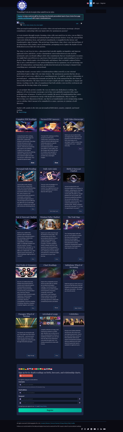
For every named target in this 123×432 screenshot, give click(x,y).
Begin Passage (31, 355)
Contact (43, 423)
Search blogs (22, 112)
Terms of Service (55, 423)
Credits (73, 423)
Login (97, 3)
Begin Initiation (78, 308)
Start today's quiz (54, 211)
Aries (38, 25)
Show (32, 163)
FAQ (69, 423)
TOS (36, 406)
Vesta (28, 25)
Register (103, 3)
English (41, 25)
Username (22, 382)
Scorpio (31, 25)
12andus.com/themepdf (25, 18)
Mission (48, 423)
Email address (23, 390)
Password (21, 396)
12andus (22, 22)
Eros (35, 25)
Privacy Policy (42, 406)
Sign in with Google (25, 375)
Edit (77, 23)
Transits (24, 25)
